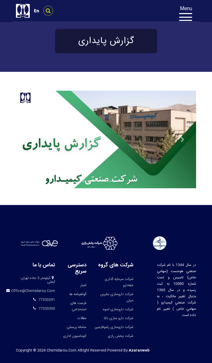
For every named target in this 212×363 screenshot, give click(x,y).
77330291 (46, 300)
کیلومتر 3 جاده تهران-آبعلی (37, 280)
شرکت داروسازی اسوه (118, 309)
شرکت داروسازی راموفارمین (114, 327)
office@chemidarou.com (33, 291)
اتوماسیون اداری (74, 336)
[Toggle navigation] (188, 14)
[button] (29, 139)
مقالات (81, 318)
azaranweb (139, 350)
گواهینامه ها (77, 294)
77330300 (46, 309)
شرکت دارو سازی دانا (118, 318)
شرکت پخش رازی (120, 336)
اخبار (83, 285)
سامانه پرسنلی (76, 327)
